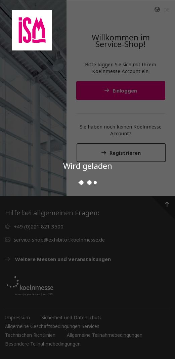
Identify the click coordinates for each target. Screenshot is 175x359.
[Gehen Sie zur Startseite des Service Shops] (32, 30)
